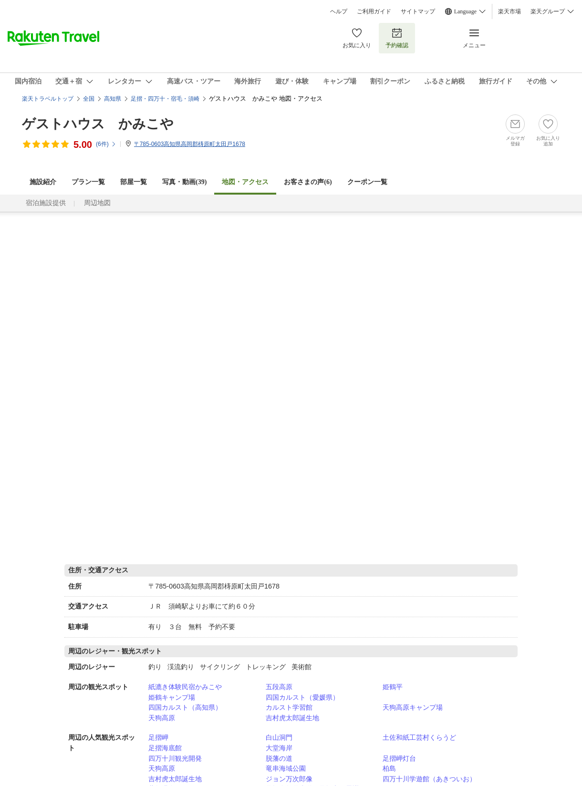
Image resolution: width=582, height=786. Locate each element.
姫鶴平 (393, 687)
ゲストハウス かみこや (98, 123)
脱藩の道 (279, 758)
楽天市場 (509, 11)
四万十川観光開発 (175, 758)
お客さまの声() (308, 182)
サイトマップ (418, 11)
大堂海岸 (279, 748)
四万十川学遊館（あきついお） (429, 779)
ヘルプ (338, 11)
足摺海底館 (165, 748)
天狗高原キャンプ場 (413, 707)
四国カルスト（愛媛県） (302, 697)
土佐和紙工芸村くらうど (419, 737)
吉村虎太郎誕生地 (292, 718)
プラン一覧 (88, 182)
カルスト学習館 (289, 707)
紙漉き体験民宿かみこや (185, 687)
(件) (106, 144)
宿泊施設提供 (46, 203)
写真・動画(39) (184, 182)
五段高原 (279, 687)
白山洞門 (279, 737)
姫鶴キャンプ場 (171, 697)
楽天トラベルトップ (47, 98)
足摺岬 (158, 737)
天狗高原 (161, 718)
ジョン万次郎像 (289, 779)
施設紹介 (43, 182)
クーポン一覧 (367, 182)
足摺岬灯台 (399, 758)
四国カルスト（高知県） (185, 707)
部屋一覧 (133, 182)
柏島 (389, 768)
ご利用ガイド (374, 11)
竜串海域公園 (286, 768)
